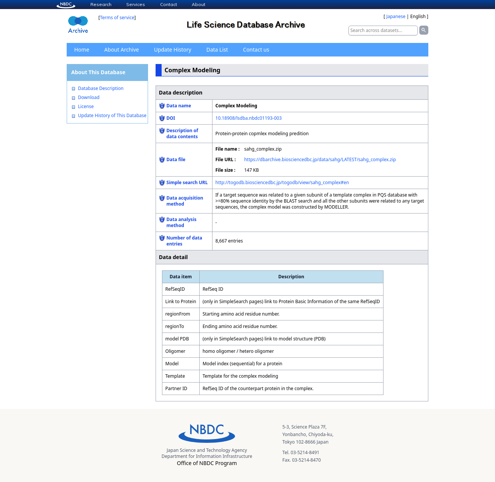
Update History (172, 49)
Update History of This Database (112, 116)
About (198, 4)
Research (101, 4)
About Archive (121, 49)
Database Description (101, 88)
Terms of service (117, 17)
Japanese (395, 16)
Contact (168, 4)
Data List (217, 49)
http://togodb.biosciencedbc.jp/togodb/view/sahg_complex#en (282, 182)
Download (88, 98)
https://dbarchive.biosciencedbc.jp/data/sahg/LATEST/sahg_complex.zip (320, 159)
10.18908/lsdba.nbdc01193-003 (248, 118)
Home (81, 49)
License (86, 107)
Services (135, 4)
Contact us (256, 49)
